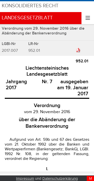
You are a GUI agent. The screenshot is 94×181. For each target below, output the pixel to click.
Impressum (25, 178)
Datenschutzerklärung (60, 178)
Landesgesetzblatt (27, 18)
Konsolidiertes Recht (30, 6)
